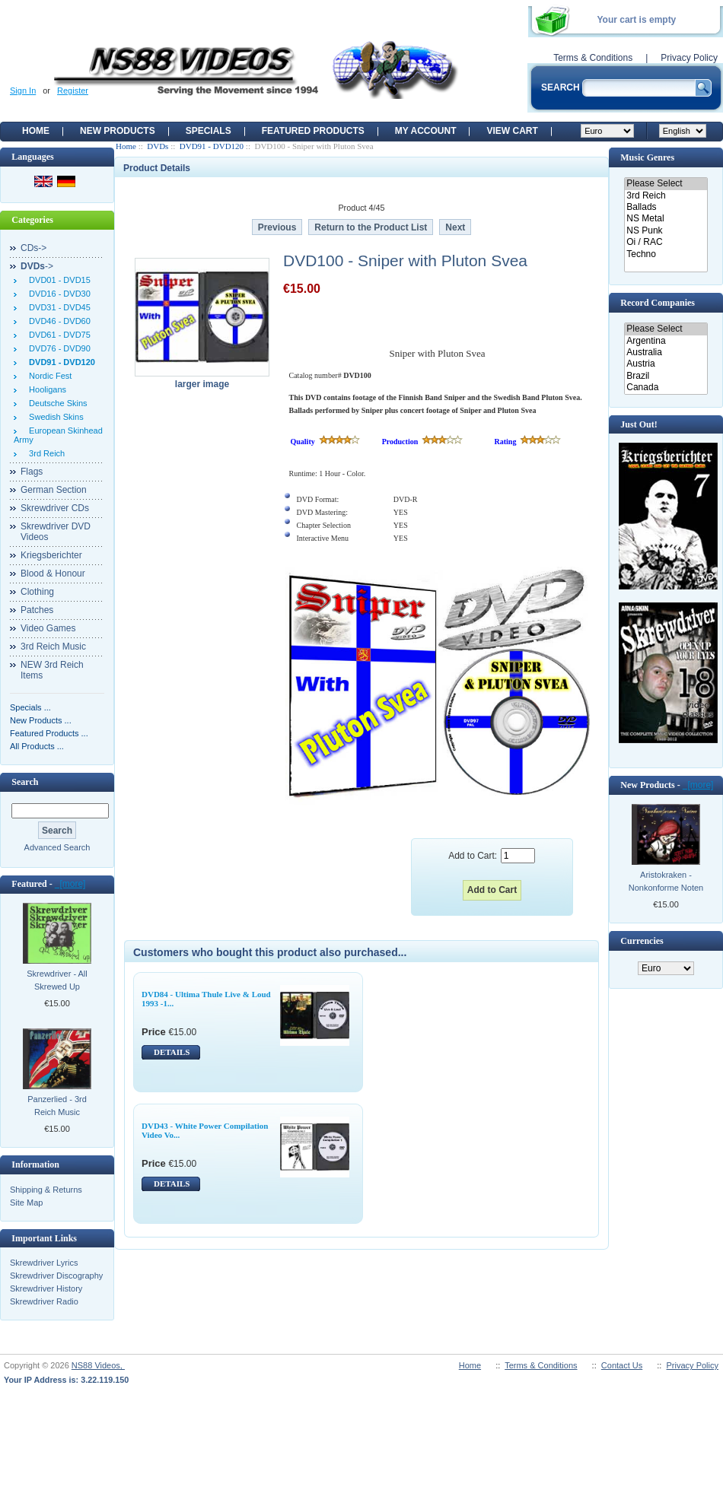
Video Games (48, 628)
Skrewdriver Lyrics (44, 1262)
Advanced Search (57, 847)
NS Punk (665, 231)
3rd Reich (44, 453)
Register (72, 90)
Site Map (26, 1202)
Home (35, 131)
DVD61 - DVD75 (57, 334)
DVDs (157, 146)
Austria (665, 364)
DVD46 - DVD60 (57, 321)
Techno (665, 254)
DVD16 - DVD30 (57, 293)
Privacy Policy (689, 57)
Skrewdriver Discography (56, 1275)
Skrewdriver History (46, 1288)
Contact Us (621, 1365)
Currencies (641, 941)
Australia (665, 352)
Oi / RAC (665, 242)
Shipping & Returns (46, 1189)
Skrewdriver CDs (55, 508)
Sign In (23, 90)
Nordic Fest (48, 375)
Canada (665, 387)
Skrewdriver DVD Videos (56, 531)
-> (37, 266)
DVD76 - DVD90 (57, 348)
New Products (117, 131)
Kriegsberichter (51, 555)
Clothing (37, 591)
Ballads (665, 207)
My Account (426, 131)
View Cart (511, 131)
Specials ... (30, 707)
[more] (70, 884)
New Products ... (41, 720)
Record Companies (657, 302)
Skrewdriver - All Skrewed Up (57, 980)
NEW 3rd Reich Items (52, 670)
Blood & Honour (53, 573)
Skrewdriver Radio (44, 1301)
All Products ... (37, 746)
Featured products (313, 131)
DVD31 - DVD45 (57, 307)
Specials (208, 131)
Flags (32, 471)
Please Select (665, 183)
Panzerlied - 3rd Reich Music (57, 1106)
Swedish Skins (54, 416)
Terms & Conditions (592, 57)
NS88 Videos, (98, 1365)
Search (24, 782)
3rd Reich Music (53, 646)
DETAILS (172, 1051)
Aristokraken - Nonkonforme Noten (666, 881)
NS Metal (665, 218)
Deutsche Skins (56, 403)
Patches (37, 610)
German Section (54, 490)
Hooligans (45, 389)
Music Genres (647, 157)
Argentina (665, 341)
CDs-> (33, 248)
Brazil (665, 376)
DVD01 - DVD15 (57, 279)
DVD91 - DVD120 (212, 146)
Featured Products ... (49, 733)
